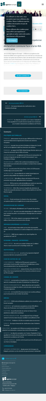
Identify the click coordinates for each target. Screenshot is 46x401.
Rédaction (5, 373)
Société (4, 372)
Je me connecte (23, 75)
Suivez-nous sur (11, 358)
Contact (4, 375)
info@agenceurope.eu (9, 390)
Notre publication (6, 368)
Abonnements (6, 370)
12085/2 (13, 63)
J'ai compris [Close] (12, 40)
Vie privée (4, 364)
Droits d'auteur (5, 366)
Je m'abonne (23, 91)
